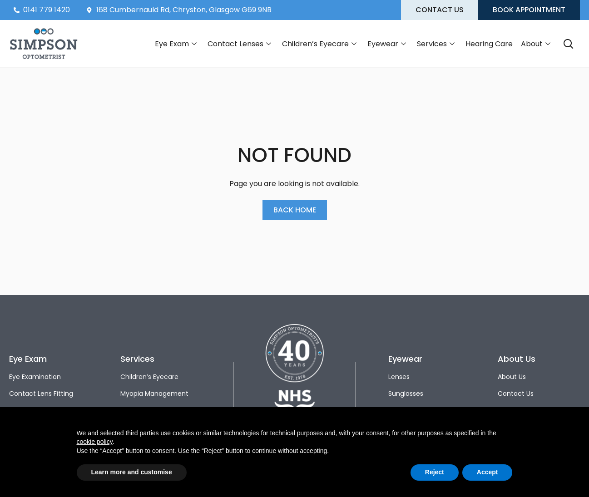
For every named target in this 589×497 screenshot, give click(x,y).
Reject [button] (434, 472)
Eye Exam (176, 44)
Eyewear (386, 44)
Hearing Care (489, 44)
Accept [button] (487, 472)
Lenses (399, 376)
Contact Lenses (239, 44)
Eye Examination (35, 376)
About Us (512, 376)
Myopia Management (154, 393)
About (535, 44)
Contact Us (516, 393)
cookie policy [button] (95, 441)
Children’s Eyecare (319, 44)
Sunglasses (405, 393)
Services (436, 44)
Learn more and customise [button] (131, 472)
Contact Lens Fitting (41, 393)
